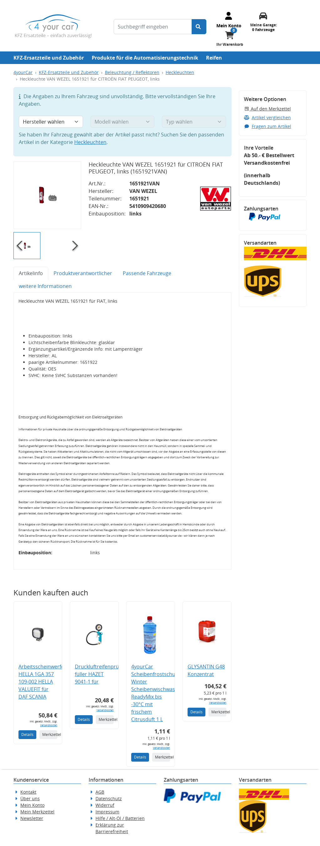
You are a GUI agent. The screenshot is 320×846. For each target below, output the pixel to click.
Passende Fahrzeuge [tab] (147, 273)
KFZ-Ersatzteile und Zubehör (48, 57)
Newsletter (31, 818)
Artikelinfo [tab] (31, 273)
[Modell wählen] (122, 122)
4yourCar (23, 72)
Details (27, 734)
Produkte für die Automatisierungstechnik (145, 57)
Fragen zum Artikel (267, 126)
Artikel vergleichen (267, 117)
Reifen (214, 57)
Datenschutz (108, 798)
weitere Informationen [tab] (45, 286)
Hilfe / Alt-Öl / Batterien (120, 818)
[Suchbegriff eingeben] (153, 26)
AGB (99, 792)
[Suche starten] (199, 26)
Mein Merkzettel (37, 812)
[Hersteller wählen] (51, 122)
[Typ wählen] (194, 122)
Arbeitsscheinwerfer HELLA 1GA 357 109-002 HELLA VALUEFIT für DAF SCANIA (42, 681)
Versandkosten (48, 725)
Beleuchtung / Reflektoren (132, 72)
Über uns (30, 798)
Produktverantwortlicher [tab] (83, 273)
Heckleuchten (180, 72)
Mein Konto (32, 805)
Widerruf (104, 805)
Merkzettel (49, 734)
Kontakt (28, 792)
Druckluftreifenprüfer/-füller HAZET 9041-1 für (102, 674)
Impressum (107, 812)
